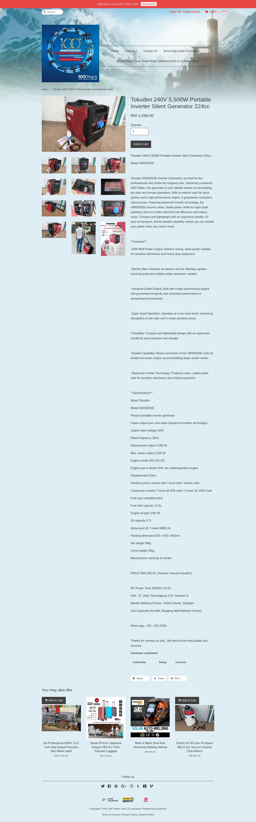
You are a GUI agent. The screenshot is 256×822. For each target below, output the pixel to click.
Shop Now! (148, 4)
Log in (173, 11)
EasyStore (161, 808)
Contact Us (150, 51)
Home (115, 51)
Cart (212, 11)
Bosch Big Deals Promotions (182, 51)
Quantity (136, 125)
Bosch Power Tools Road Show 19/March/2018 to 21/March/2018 (158, 61)
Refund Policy (146, 814)
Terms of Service (111, 814)
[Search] (52, 12)
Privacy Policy (129, 814)
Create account (191, 11)
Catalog (131, 51)
